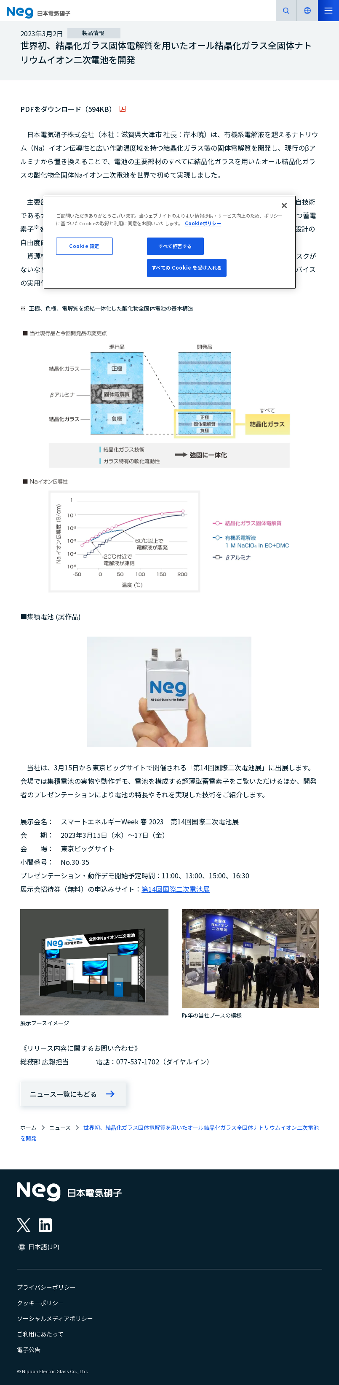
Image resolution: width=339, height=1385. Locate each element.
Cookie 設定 (84, 246)
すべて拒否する (175, 246)
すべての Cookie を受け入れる (187, 268)
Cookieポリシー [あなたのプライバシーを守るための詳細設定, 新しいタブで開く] (203, 223)
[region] (169, 242)
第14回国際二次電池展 (175, 889)
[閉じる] (284, 206)
